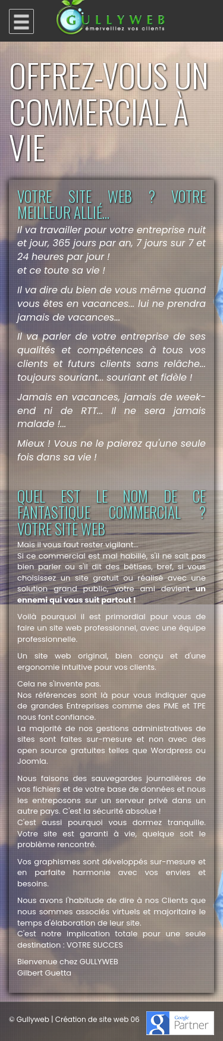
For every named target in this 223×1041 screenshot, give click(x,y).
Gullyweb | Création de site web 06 (78, 1019)
